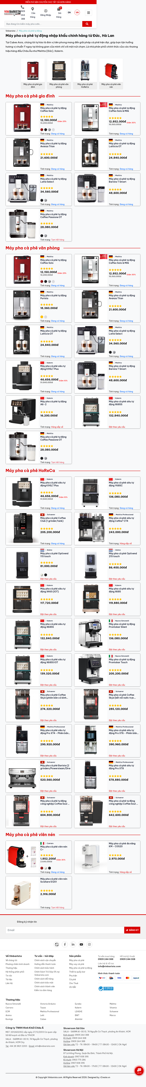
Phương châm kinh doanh (17, 960)
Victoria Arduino (48, 1000)
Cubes (43, 1016)
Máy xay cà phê (76, 960)
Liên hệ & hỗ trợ (108, 961)
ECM (8, 1008)
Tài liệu (9, 975)
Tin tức (9, 971)
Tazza (43, 1004)
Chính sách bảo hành (44, 964)
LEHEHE (78, 1008)
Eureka (78, 1000)
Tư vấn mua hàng (108, 954)
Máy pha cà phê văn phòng (33, 244)
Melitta (113, 1000)
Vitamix (113, 1004)
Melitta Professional (49, 1008)
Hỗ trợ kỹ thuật (130, 954)
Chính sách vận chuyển (45, 956)
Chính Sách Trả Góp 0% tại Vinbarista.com (47, 969)
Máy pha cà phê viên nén (30, 830)
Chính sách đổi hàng (43, 975)
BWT (77, 1012)
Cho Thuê (73, 979)
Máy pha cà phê (76, 956)
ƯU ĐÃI (72, 983)
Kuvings (9, 1016)
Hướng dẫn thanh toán (45, 960)
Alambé (78, 1016)
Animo (9, 1012)
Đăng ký (132, 926)
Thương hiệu (11, 964)
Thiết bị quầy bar (77, 968)
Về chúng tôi (11, 956)
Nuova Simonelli (13, 1000)
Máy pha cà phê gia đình (30, 92)
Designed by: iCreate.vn (99, 1074)
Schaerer (114, 1008)
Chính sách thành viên (44, 982)
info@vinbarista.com (45, 1043)
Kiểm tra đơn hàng (43, 986)
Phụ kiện (73, 971)
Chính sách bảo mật (43, 978)
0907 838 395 (82, 1053)
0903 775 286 (79, 1056)
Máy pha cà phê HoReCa (30, 466)
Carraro (9, 1004)
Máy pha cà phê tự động (30, 27)
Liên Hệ (9, 979)
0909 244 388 (82, 1031)
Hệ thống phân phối (15, 968)
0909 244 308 (79, 1035)
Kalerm (78, 1004)
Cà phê (72, 975)
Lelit (42, 1012)
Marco (113, 1012)
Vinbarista (10, 27)
